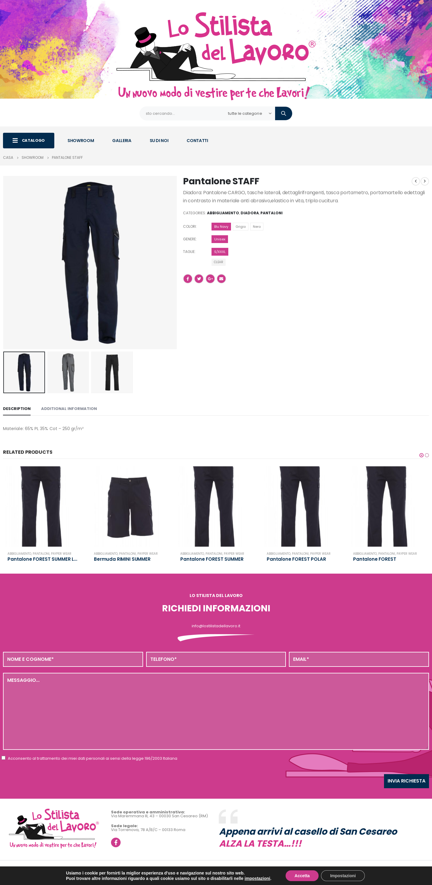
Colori (189, 226)
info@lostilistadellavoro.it (216, 626)
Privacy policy (312, 871)
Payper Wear (61, 553)
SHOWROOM (81, 141)
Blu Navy (221, 226)
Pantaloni (271, 212)
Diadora (250, 212)
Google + (210, 279)
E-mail (221, 279)
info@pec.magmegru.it (268, 871)
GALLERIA (121, 141)
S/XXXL (220, 251)
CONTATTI (197, 141)
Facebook (188, 279)
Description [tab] (17, 408)
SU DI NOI (159, 141)
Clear (218, 262)
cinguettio (199, 279)
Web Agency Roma (229, 876)
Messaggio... (216, 711)
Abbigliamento (223, 212)
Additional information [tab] (69, 408)
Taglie (189, 251)
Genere (189, 239)
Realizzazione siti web (190, 876)
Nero (257, 226)
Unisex (219, 239)
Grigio (241, 226)
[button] (421, 455)
